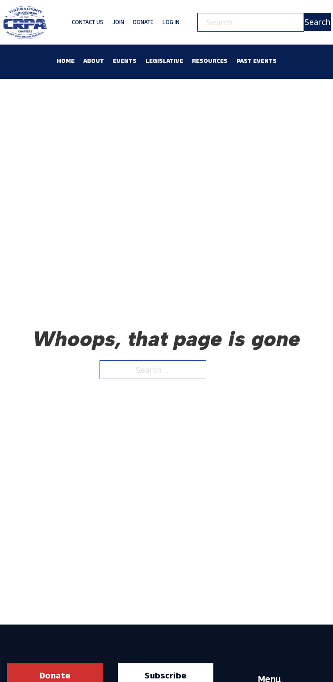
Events (125, 60)
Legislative (164, 60)
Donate (143, 21)
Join (118, 21)
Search (317, 22)
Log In (170, 21)
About (93, 60)
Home (66, 60)
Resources (210, 60)
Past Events (257, 60)
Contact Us (88, 21)
